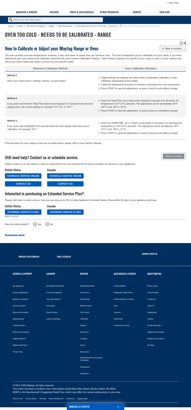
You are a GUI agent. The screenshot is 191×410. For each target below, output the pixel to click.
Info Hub (164, 12)
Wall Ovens (84, 332)
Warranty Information (21, 312)
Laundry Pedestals (53, 319)
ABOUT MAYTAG (154, 273)
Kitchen (54, 12)
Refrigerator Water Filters (123, 293)
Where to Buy (152, 286)
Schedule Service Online (23, 176)
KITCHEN (84, 273)
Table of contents (173, 48)
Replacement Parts (20, 345)
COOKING (84, 319)
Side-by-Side (85, 299)
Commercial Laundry (121, 325)
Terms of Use (18, 399)
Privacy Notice (31, 399)
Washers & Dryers (26, 12)
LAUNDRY (50, 273)
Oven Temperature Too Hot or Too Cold (91, 26)
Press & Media (152, 293)
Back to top (10, 216)
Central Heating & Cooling (123, 299)
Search (11, 19)
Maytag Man (152, 312)
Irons (116, 306)
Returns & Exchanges (21, 332)
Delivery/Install (18, 319)
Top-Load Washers (53, 299)
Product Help (17, 352)
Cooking (20, 26)
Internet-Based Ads (56, 399)
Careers (150, 319)
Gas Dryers (50, 306)
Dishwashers (85, 367)
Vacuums (117, 312)
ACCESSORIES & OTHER (125, 273)
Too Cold (112, 26)
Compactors (84, 374)
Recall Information (154, 325)
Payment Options (19, 339)
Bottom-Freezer (86, 306)
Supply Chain (82, 399)
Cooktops (83, 339)
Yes (39, 224)
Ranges (52, 26)
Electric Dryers (51, 312)
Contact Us (23, 184)
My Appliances (18, 286)
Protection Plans (19, 325)
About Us (150, 306)
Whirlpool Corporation (155, 339)
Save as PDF (181, 43)
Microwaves (84, 352)
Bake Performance (65, 26)
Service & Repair (19, 306)
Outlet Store (118, 319)
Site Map (150, 345)
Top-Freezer (84, 312)
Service (137, 12)
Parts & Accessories (82, 12)
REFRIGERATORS (87, 286)
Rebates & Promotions (155, 332)
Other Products (109, 12)
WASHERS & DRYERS (55, 286)
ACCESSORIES (120, 286)
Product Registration (20, 293)
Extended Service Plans (23, 212)
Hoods (82, 345)
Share (184, 43)
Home (10, 26)
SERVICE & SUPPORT (22, 273)
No (51, 224)
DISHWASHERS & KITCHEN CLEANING (91, 359)
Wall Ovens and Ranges (35, 26)
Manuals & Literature (20, 299)
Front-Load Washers (54, 293)
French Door (85, 293)
